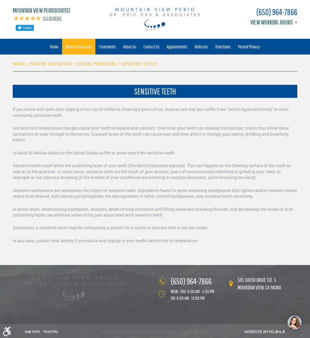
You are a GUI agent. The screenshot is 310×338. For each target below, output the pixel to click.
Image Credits (32, 332)
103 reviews (52, 18)
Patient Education (79, 46)
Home (54, 46)
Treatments (107, 46)
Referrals (201, 46)
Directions (223, 46)
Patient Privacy (249, 46)
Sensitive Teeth (138, 64)
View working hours (271, 22)
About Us (129, 46)
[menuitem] (54, 47)
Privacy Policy (51, 332)
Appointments (177, 46)
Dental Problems (96, 64)
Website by (264, 331)
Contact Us (151, 46)
